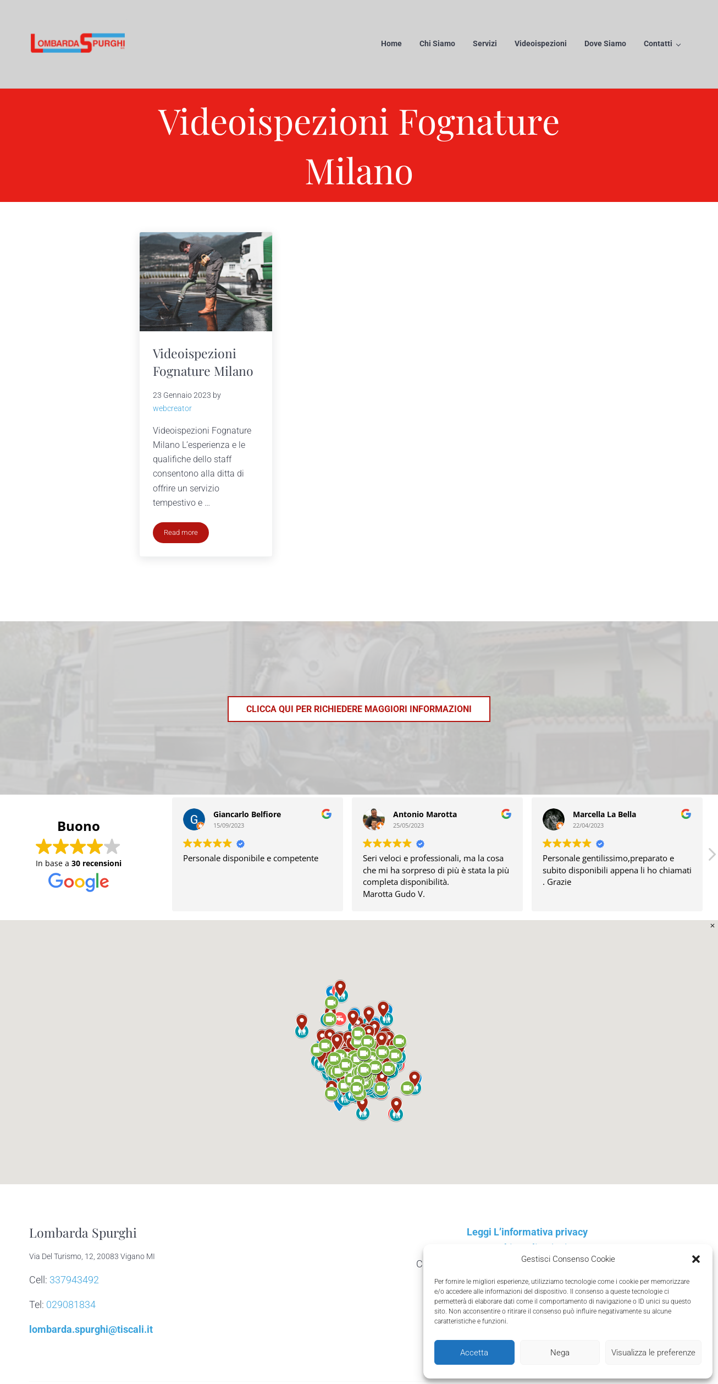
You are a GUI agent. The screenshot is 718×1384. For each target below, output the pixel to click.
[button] (696, 1259)
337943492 (74, 1281)
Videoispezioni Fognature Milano (204, 363)
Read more (186, 536)
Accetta (474, 1353)
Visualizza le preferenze (653, 1353)
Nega (560, 1353)
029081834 (71, 1306)
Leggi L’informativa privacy (527, 1233)
